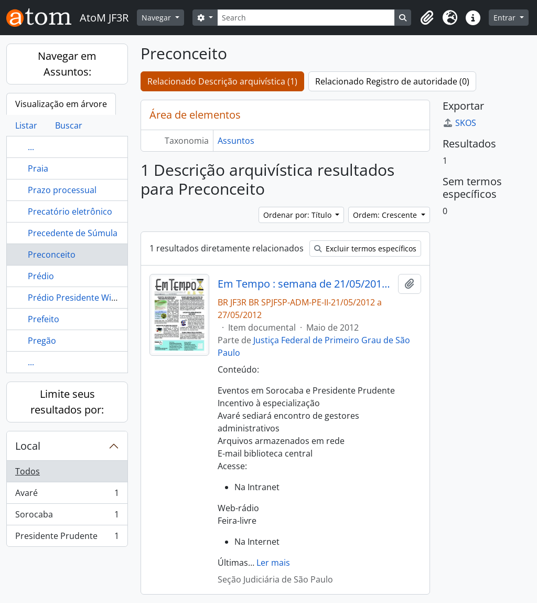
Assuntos (236, 140)
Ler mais (273, 562)
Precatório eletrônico (70, 211)
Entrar (505, 18)
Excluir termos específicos (365, 248)
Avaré (67, 495)
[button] (426, 17)
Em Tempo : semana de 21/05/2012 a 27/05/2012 (306, 284)
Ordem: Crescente (386, 215)
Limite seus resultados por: (67, 402)
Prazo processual (62, 190)
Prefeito (43, 319)
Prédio (41, 276)
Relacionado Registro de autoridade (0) (392, 81)
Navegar (157, 18)
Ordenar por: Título (298, 215)
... (31, 147)
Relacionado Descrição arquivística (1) (222, 81)
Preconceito (52, 254)
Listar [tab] (26, 125)
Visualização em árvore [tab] (61, 104)
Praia (38, 168)
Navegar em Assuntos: (67, 64)
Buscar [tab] (68, 125)
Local (27, 446)
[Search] (306, 17)
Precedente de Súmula (72, 233)
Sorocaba (67, 516)
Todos (27, 471)
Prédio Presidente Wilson (78, 297)
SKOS (459, 123)
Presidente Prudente (67, 538)
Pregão (42, 340)
